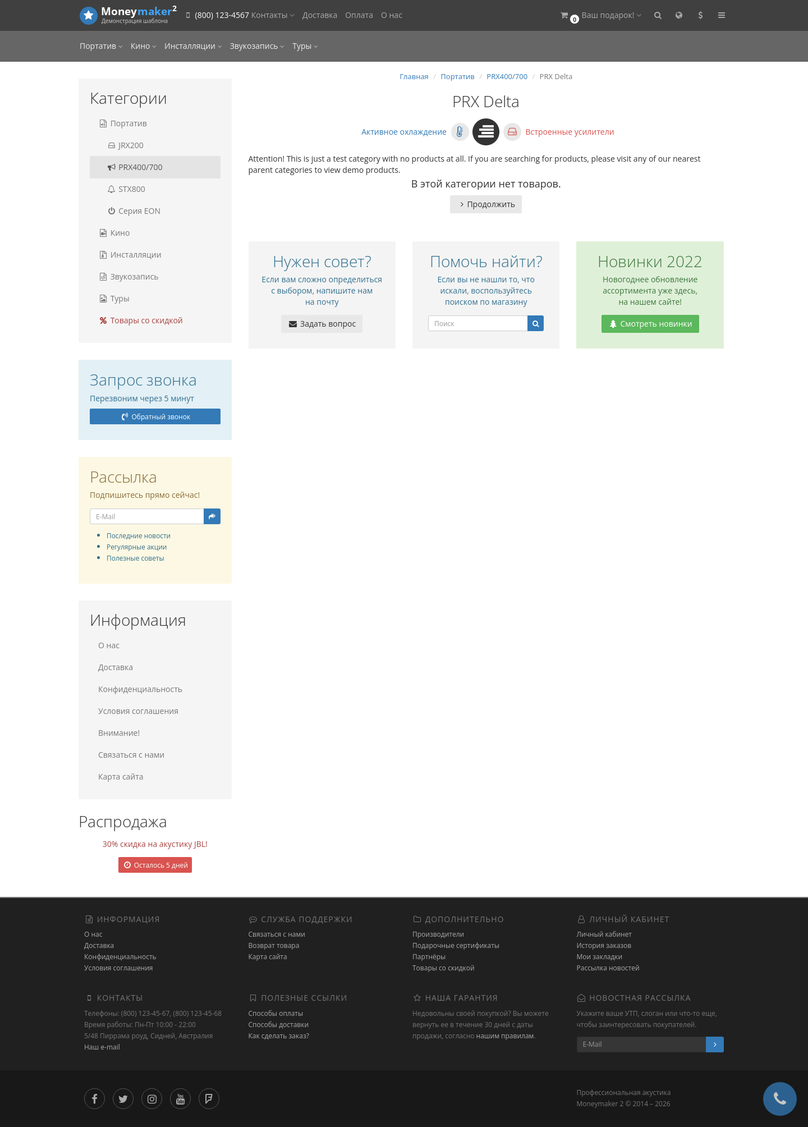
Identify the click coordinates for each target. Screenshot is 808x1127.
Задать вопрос (322, 323)
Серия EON (129, 210)
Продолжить (486, 204)
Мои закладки (600, 956)
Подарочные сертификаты (455, 945)
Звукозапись (257, 45)
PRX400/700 (130, 167)
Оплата (359, 15)
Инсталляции (193, 45)
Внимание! (119, 732)
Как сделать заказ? (279, 1036)
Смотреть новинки (650, 323)
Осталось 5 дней (155, 865)
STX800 (121, 189)
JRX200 (121, 145)
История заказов (604, 945)
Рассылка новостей (608, 968)
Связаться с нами (131, 754)
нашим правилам (505, 1036)
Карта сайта (121, 776)
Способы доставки (279, 1024)
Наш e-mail (102, 1047)
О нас (391, 15)
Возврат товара (274, 945)
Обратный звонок (155, 417)
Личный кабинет (604, 934)
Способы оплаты (276, 1013)
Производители (438, 934)
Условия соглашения (138, 710)
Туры (305, 45)
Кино (144, 45)
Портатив (101, 45)
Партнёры (429, 956)
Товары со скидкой (140, 320)
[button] (600, 15)
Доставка (319, 15)
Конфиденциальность (140, 689)
